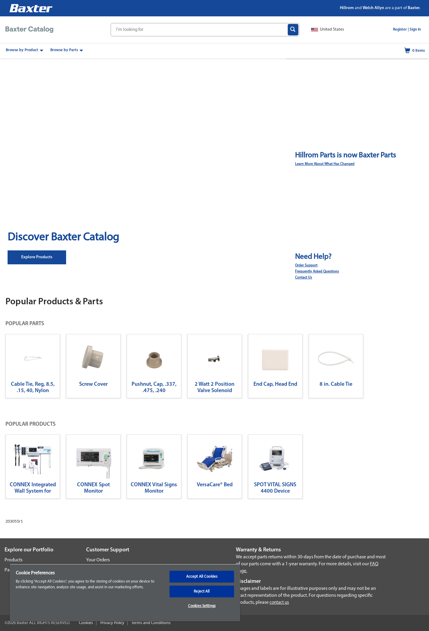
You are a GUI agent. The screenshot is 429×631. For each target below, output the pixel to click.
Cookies (86, 623)
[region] (125, 592)
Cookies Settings (202, 606)
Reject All (201, 591)
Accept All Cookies (201, 577)
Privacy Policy (112, 623)
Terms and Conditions (151, 623)
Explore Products (36, 257)
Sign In (415, 29)
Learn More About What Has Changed (324, 164)
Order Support (306, 265)
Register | (401, 29)
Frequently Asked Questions (317, 271)
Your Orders (98, 560)
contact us (279, 602)
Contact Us (303, 277)
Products (13, 560)
